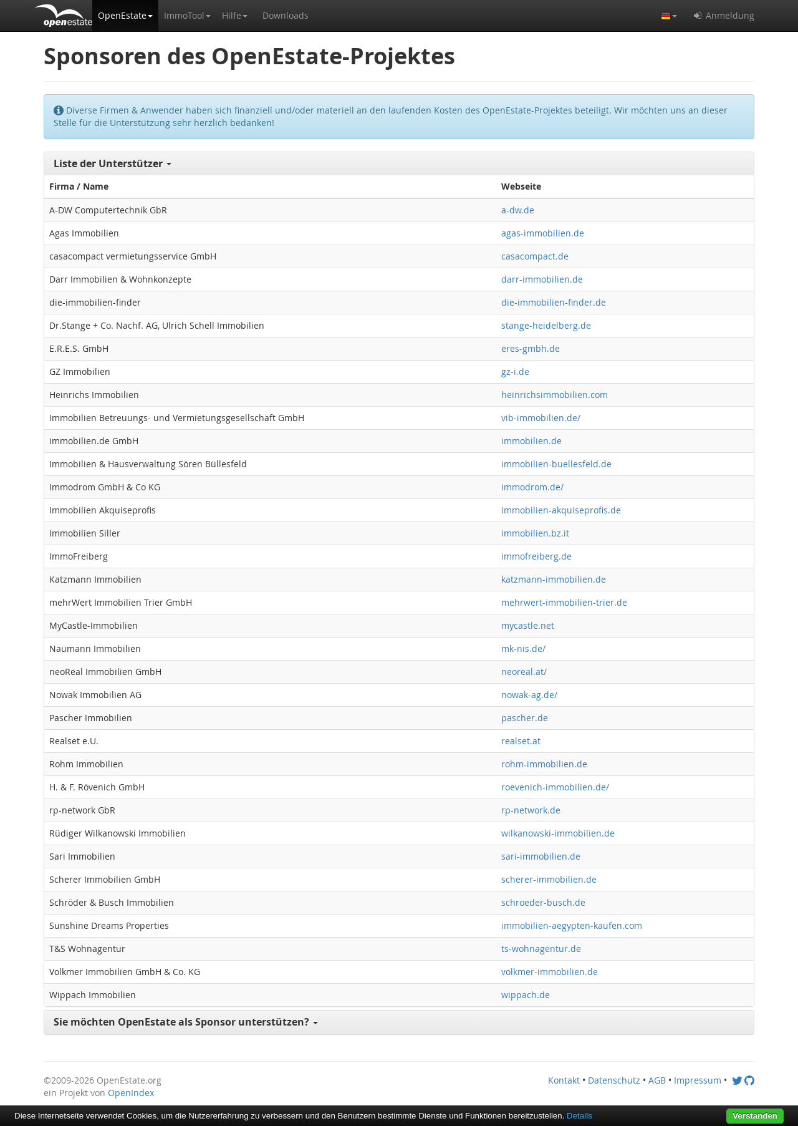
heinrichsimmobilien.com (554, 394)
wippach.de (525, 995)
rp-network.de (530, 810)
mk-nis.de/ (523, 648)
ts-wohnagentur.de (541, 948)
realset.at (521, 741)
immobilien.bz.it (535, 533)
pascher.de (524, 718)
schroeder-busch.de (543, 902)
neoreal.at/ (524, 671)
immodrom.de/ (532, 487)
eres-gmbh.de (530, 348)
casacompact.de (535, 256)
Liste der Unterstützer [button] (112, 163)
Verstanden (755, 1115)
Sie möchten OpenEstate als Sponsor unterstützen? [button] (186, 1022)
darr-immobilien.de (542, 279)
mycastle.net (527, 625)
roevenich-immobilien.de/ (555, 787)
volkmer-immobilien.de (549, 972)
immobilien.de (531, 441)
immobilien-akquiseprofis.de (561, 510)
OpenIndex (131, 1093)
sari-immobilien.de (540, 856)
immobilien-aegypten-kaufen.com (571, 925)
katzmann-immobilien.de (553, 579)
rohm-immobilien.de (544, 764)
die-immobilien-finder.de (553, 302)
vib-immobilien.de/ (540, 418)
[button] (125, 15)
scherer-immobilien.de (549, 879)
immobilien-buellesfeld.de (556, 464)
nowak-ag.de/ (529, 695)
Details (579, 1115)
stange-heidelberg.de (546, 325)
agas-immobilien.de (542, 233)
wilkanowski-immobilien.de (558, 833)
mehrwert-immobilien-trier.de (564, 602)
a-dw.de (517, 210)
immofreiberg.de (536, 556)
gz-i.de (515, 371)
